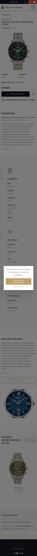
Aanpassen (18, 287)
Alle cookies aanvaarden (18, 281)
